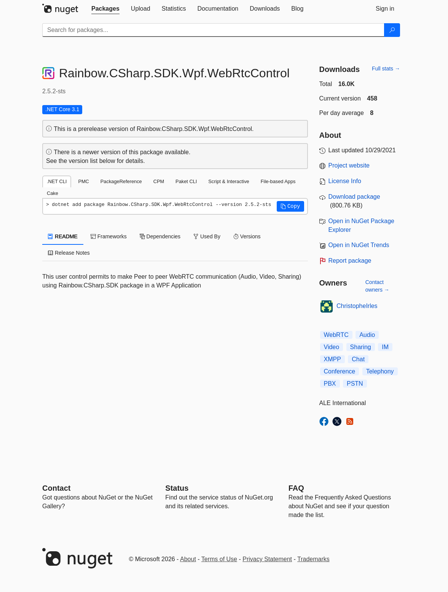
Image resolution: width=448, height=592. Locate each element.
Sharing (360, 347)
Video (332, 347)
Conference (340, 371)
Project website (349, 165)
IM (385, 347)
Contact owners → (377, 286)
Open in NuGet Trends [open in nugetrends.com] (358, 245)
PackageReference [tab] (121, 181)
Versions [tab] (247, 236)
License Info (344, 181)
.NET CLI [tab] (57, 181)
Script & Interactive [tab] (228, 181)
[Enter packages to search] (213, 30)
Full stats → (386, 68)
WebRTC (336, 335)
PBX (330, 383)
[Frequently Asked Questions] (296, 488)
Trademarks (313, 559)
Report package (349, 260)
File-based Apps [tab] (278, 181)
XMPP (332, 359)
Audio (367, 335)
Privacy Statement (267, 559)
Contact (56, 488)
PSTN (355, 383)
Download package (354, 196)
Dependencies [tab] (160, 236)
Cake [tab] (52, 193)
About (188, 559)
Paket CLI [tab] (186, 181)
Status (176, 488)
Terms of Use (219, 559)
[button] (290, 206)
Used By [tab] (206, 236)
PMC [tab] (83, 181)
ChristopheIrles (357, 306)
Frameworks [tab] (109, 236)
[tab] (105, 8)
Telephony (380, 371)
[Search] (392, 30)
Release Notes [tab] (69, 253)
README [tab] (63, 236)
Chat (358, 359)
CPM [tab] (158, 181)
